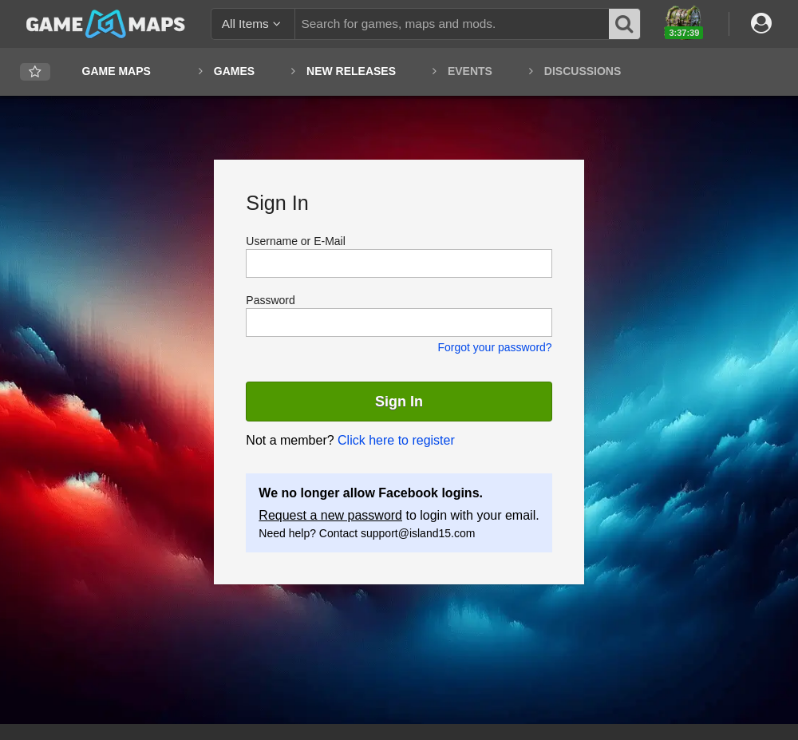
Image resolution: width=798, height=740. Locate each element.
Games (234, 71)
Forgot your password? (494, 347)
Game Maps (116, 71)
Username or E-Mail (295, 241)
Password (270, 300)
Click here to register (396, 440)
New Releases (351, 71)
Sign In (399, 402)
